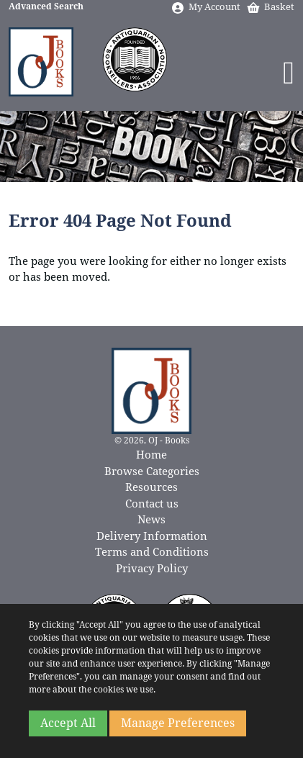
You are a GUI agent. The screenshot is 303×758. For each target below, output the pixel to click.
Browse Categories (151, 471)
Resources (151, 487)
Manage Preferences (178, 723)
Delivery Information (151, 536)
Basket (270, 6)
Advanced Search (46, 6)
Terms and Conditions (152, 552)
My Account (205, 6)
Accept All (68, 723)
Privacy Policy (152, 568)
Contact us (151, 503)
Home (151, 454)
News (151, 519)
